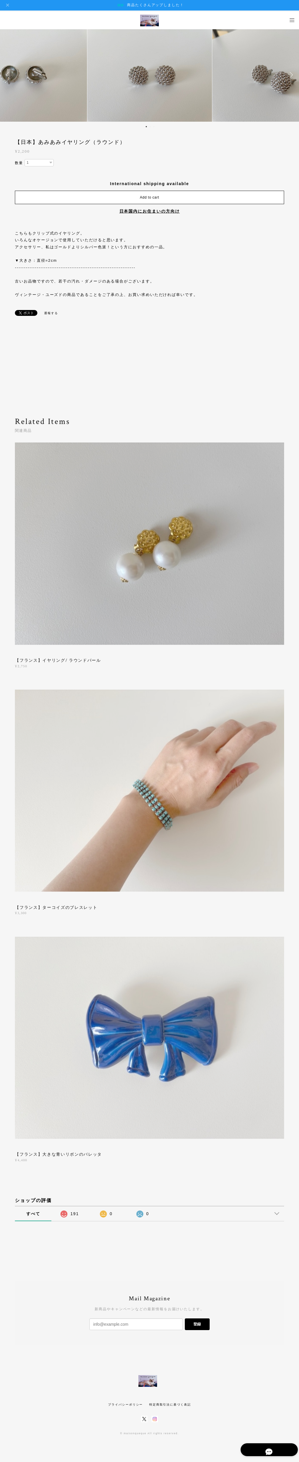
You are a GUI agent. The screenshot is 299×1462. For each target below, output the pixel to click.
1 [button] (146, 126)
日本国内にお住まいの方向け (149, 211)
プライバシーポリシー (125, 1404)
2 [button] (150, 126)
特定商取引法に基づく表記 (170, 1404)
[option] (149, 75)
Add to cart (149, 197)
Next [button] (290, 75)
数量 (19, 163)
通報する (51, 313)
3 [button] (153, 126)
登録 (197, 1324)
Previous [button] (9, 75)
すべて (33, 1213)
